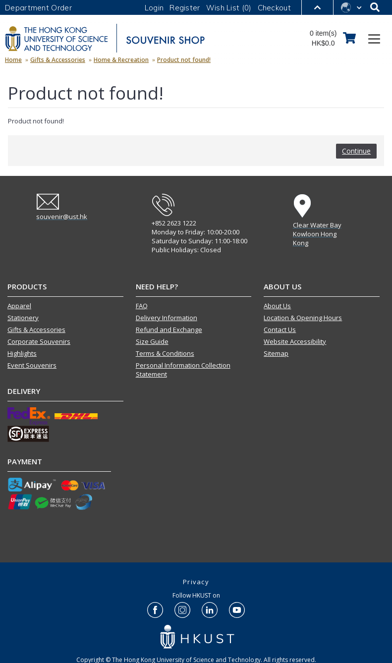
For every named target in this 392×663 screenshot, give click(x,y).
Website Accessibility (295, 341)
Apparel (19, 305)
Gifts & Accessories (36, 329)
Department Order (38, 7)
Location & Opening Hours (303, 317)
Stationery (23, 317)
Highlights (22, 353)
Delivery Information (166, 317)
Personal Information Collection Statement (183, 370)
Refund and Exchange (169, 329)
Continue (356, 151)
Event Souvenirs (31, 365)
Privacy (196, 581)
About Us (277, 305)
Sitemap (276, 353)
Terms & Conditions (165, 353)
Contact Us (280, 329)
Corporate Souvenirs (38, 341)
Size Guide (152, 341)
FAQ (142, 305)
